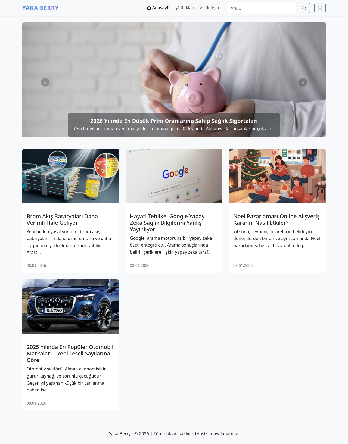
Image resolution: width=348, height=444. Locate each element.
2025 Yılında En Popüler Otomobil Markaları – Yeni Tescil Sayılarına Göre (70, 353)
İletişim (210, 8)
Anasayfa (159, 8)
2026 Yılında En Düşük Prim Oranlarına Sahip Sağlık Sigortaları (174, 120)
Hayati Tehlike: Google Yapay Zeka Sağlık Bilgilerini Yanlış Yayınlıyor (167, 223)
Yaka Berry (40, 7)
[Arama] (261, 8)
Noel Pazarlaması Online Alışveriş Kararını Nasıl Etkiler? (276, 219)
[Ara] (304, 8)
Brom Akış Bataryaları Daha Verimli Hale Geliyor (62, 219)
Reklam (185, 8)
